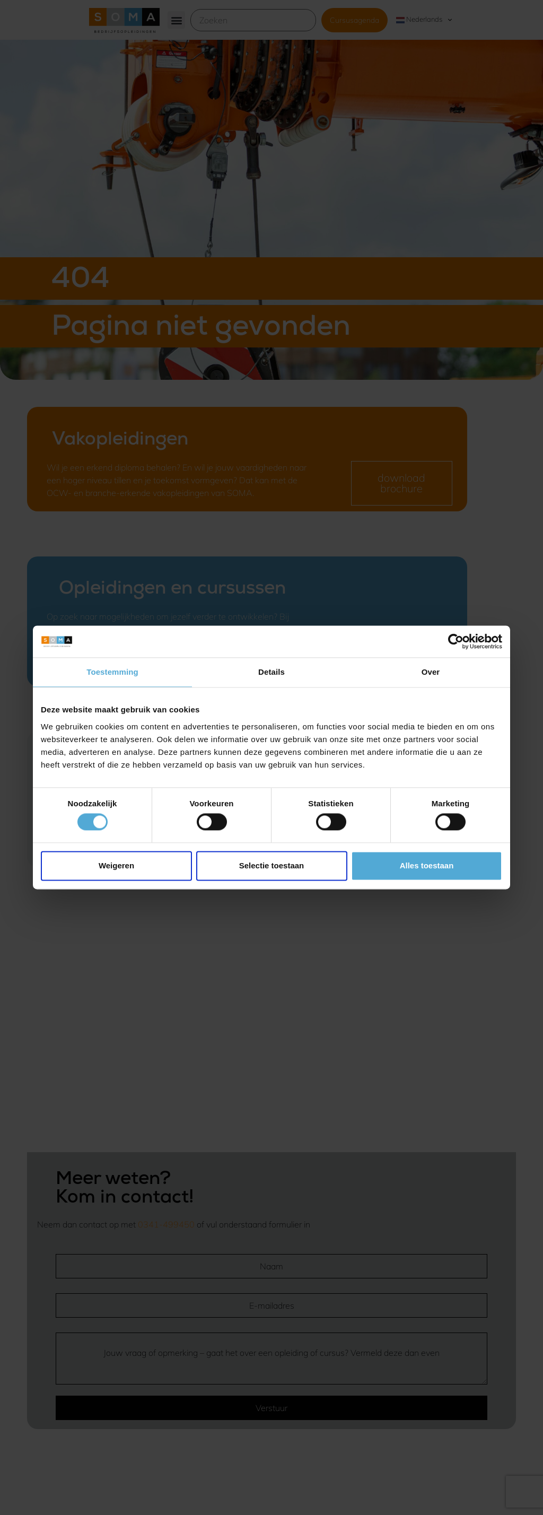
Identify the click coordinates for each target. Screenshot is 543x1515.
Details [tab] (271, 671)
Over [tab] (431, 671)
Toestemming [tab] (112, 671)
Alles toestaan (427, 865)
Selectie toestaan (271, 865)
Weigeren (116, 865)
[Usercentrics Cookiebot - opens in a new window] (455, 641)
